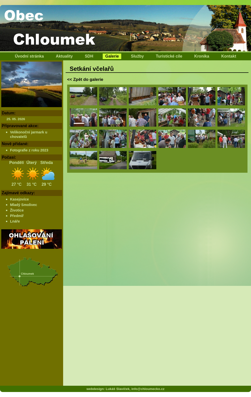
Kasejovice (19, 199)
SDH (89, 56)
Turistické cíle (169, 56)
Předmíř (17, 216)
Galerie (112, 56)
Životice (17, 210)
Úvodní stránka (29, 56)
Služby (137, 56)
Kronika (201, 56)
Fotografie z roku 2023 (29, 150)
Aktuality (64, 56)
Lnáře (15, 221)
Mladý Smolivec (23, 205)
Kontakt (228, 56)
